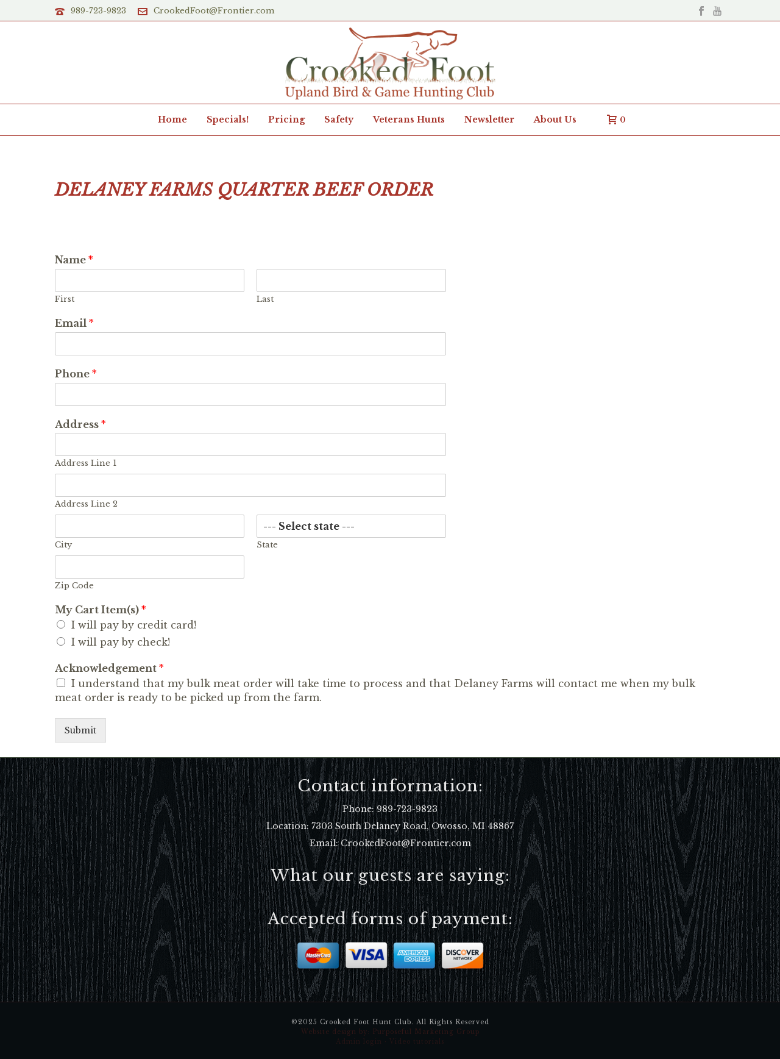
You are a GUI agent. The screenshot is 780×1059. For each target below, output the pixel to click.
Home (172, 119)
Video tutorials (416, 1042)
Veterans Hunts (409, 119)
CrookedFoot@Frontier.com (214, 10)
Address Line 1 (85, 463)
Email (74, 323)
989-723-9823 (98, 10)
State (267, 545)
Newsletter (489, 119)
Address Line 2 (86, 504)
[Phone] (250, 394)
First (64, 299)
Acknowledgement (109, 668)
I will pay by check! (120, 642)
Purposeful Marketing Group (426, 1032)
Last (265, 299)
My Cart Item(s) (100, 610)
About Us (555, 119)
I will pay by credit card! (133, 625)
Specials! (228, 119)
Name (74, 260)
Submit (80, 730)
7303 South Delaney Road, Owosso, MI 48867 (412, 826)
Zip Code (74, 586)
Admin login (359, 1042)
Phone (76, 374)
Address (80, 424)
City (63, 545)
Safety (338, 119)
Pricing (286, 119)
